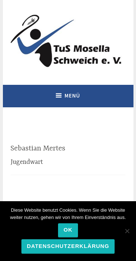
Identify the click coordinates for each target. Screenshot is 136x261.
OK (68, 230)
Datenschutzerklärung (68, 246)
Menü (72, 95)
